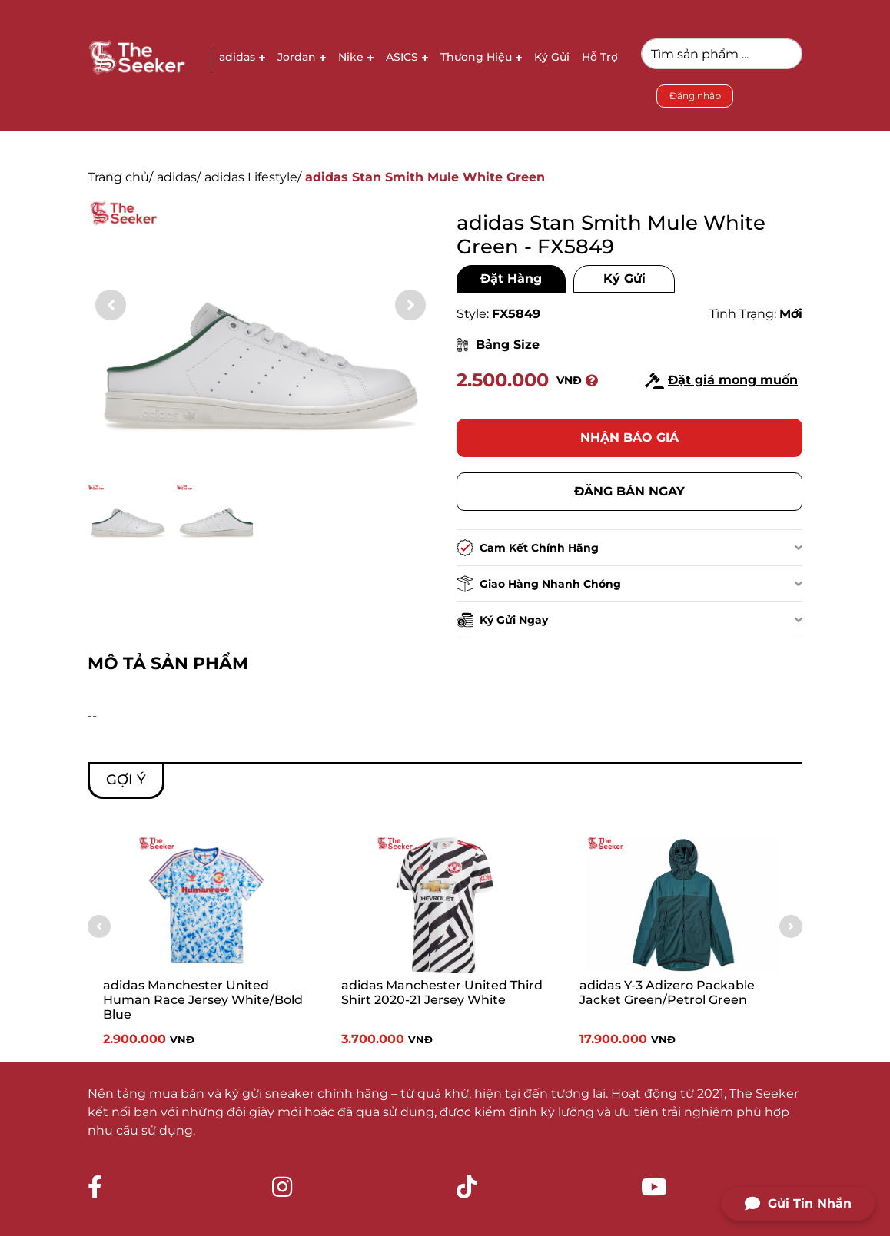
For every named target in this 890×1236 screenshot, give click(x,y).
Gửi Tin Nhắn (798, 1203)
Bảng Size (498, 344)
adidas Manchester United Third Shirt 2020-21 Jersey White (442, 992)
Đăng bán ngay (629, 491)
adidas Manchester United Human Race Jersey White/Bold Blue (203, 1000)
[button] (410, 305)
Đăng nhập (695, 95)
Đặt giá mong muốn (721, 381)
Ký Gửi (624, 278)
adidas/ (179, 177)
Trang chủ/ (120, 177)
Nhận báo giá (629, 437)
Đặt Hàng (511, 278)
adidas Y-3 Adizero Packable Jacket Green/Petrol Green (667, 992)
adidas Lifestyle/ (252, 177)
